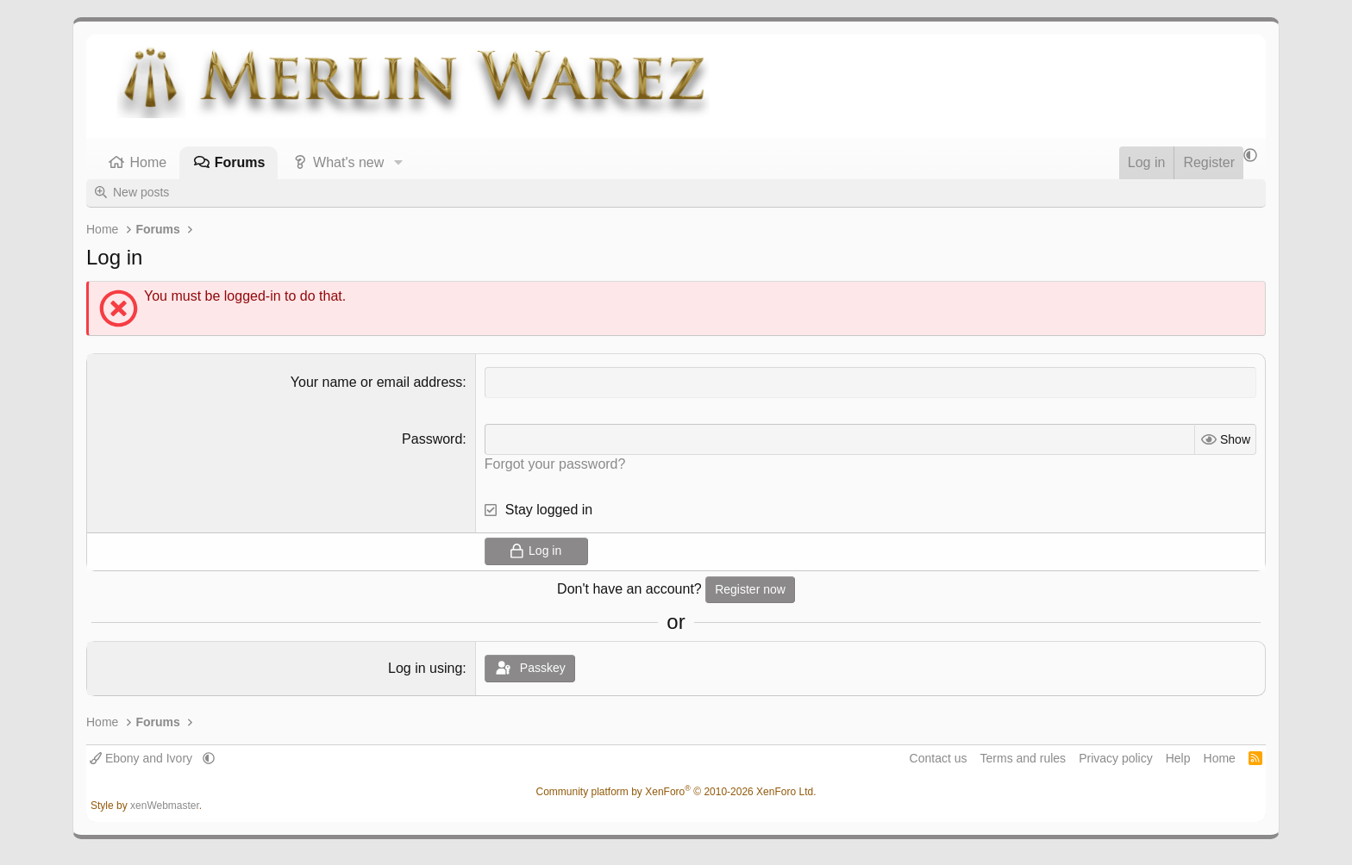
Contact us (938, 758)
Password (432, 439)
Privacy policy (1116, 758)
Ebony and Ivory (143, 758)
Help (1178, 758)
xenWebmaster (164, 806)
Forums (240, 162)
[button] (397, 162)
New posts (141, 192)
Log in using (425, 668)
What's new (348, 162)
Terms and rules (1023, 758)
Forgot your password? (555, 464)
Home (148, 162)
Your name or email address (377, 382)
